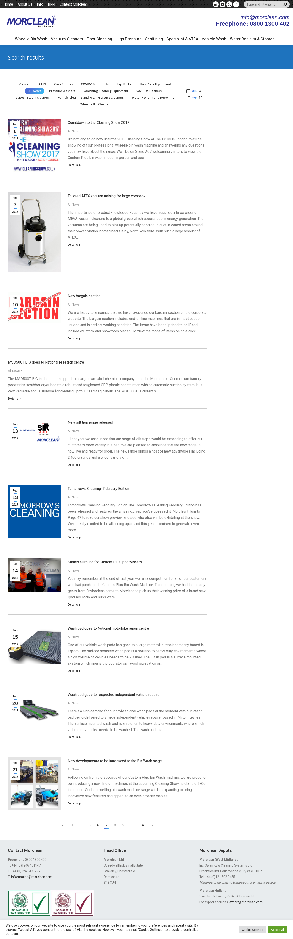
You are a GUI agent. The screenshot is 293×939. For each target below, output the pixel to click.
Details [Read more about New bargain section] (73, 338)
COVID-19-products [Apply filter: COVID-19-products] (95, 84)
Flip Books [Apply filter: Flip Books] (124, 84)
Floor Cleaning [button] (99, 38)
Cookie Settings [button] (252, 929)
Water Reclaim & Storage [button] (252, 38)
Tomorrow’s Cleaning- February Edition (98, 488)
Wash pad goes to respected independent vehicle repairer (114, 694)
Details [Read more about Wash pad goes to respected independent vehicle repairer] (73, 737)
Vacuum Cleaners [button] (67, 38)
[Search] (267, 4)
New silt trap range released (90, 422)
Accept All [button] (278, 929)
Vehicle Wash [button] (214, 38)
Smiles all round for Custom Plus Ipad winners (105, 562)
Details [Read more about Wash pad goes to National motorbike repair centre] (73, 670)
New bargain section (84, 296)
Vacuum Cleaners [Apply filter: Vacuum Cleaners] (149, 91)
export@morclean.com (246, 902)
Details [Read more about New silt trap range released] (73, 465)
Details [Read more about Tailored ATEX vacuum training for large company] (73, 244)
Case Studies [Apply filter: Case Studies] (63, 84)
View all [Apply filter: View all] (24, 84)
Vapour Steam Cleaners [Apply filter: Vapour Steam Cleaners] (33, 97)
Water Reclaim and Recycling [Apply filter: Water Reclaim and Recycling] (153, 97)
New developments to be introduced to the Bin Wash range (115, 761)
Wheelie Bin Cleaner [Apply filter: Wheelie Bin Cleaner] (95, 104)
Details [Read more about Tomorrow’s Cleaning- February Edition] (73, 537)
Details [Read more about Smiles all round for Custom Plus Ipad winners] (73, 604)
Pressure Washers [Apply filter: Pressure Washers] (62, 91)
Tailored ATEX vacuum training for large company (106, 196)
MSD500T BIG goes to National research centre (46, 362)
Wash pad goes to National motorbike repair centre (108, 628)
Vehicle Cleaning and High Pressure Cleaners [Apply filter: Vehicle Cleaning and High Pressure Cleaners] (91, 97)
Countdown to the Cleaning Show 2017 (98, 122)
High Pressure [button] (129, 38)
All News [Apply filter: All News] (34, 91)
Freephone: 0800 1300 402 (253, 23)
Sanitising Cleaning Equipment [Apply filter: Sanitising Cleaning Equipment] (105, 91)
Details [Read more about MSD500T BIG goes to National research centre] (13, 398)
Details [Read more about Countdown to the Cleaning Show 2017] (73, 165)
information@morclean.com (31, 877)
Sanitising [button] (154, 38)
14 (142, 825)
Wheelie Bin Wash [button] (31, 38)
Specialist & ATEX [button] (182, 38)
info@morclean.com (265, 17)
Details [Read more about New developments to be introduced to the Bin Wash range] (73, 803)
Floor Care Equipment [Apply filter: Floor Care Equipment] (155, 84)
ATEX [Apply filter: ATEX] (42, 84)
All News (73, 131)
